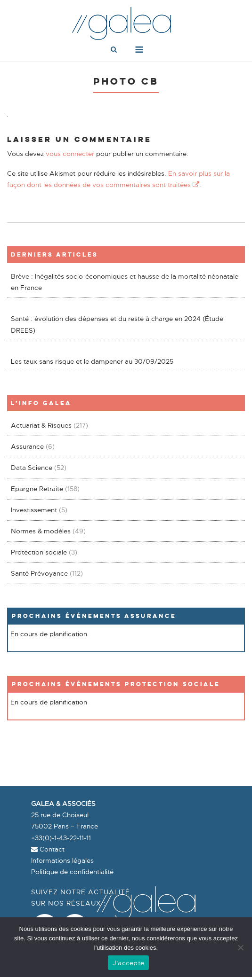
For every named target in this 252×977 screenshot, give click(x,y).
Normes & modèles (41, 531)
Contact (48, 849)
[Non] (240, 947)
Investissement (34, 510)
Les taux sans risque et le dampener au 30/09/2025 (92, 361)
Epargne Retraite (37, 489)
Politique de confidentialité (72, 872)
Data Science (31, 467)
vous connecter (70, 153)
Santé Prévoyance (39, 573)
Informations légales (62, 860)
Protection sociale (39, 552)
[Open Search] (114, 50)
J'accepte (128, 963)
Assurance (27, 446)
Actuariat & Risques (41, 425)
